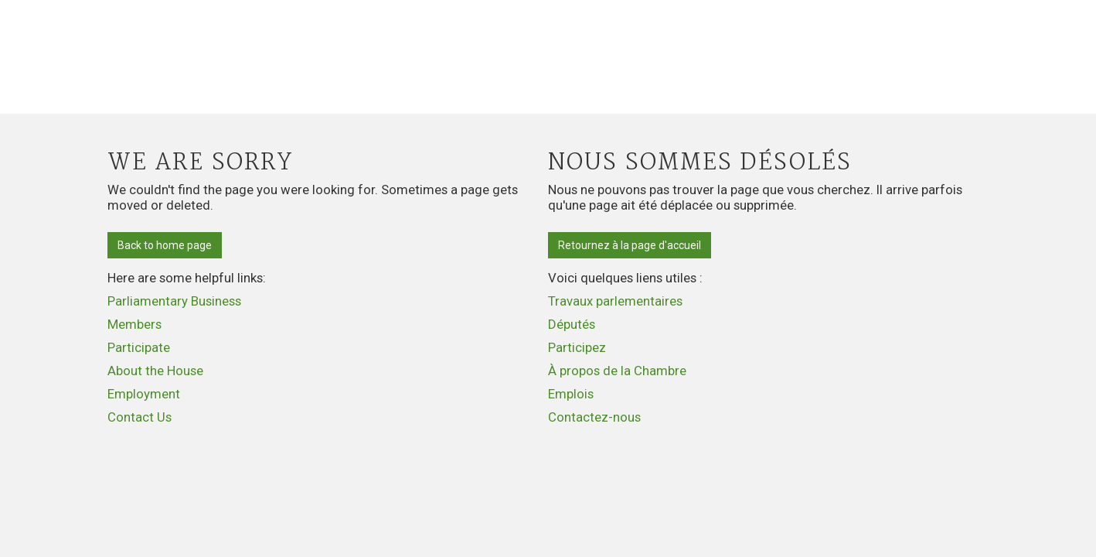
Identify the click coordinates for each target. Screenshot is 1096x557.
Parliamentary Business (174, 301)
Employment (143, 394)
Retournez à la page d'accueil (629, 245)
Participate (138, 347)
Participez (577, 347)
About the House (155, 370)
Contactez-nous (594, 417)
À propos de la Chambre (617, 370)
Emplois (571, 394)
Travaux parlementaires (615, 301)
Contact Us (139, 417)
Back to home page (164, 245)
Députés (571, 324)
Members (134, 324)
